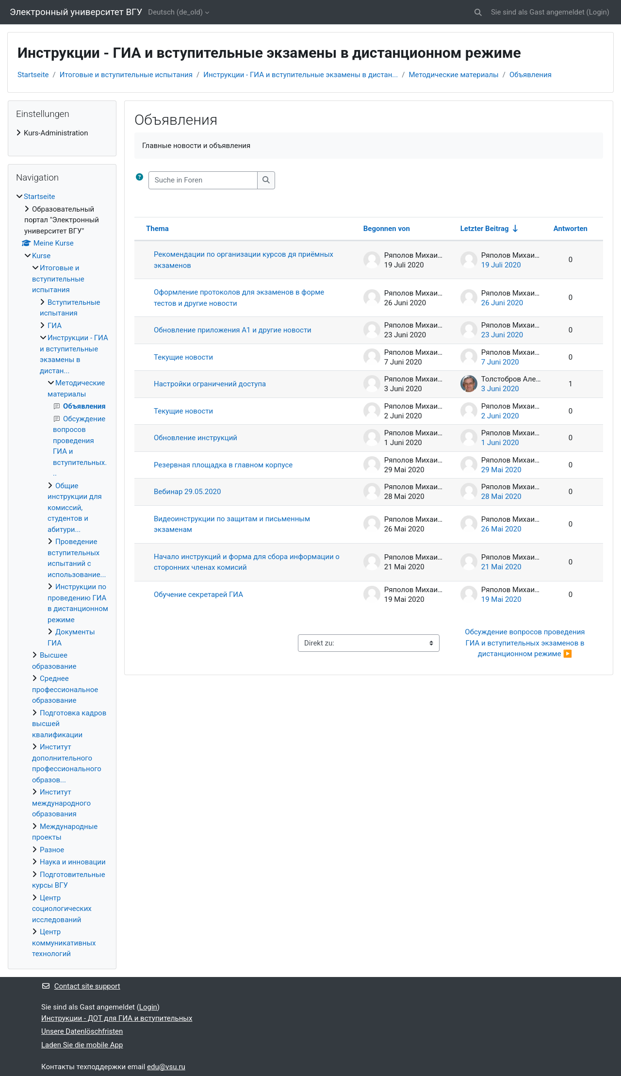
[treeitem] (62, 133)
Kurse (41, 255)
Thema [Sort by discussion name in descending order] (157, 228)
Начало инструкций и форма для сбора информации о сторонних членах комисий (247, 562)
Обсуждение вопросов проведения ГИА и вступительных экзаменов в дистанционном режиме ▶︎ (526, 643)
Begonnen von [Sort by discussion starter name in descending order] (386, 228)
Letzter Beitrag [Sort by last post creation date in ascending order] (484, 228)
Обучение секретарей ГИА (198, 594)
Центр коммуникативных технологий (64, 942)
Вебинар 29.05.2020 (187, 491)
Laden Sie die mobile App (82, 1045)
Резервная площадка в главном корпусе (223, 465)
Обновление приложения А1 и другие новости (232, 330)
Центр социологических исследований (62, 909)
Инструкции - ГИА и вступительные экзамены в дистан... (300, 74)
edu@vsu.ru (166, 1066)
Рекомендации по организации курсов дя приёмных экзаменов (243, 260)
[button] (478, 12)
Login (598, 12)
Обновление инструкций (195, 437)
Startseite (33, 74)
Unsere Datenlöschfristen (82, 1031)
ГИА (55, 325)
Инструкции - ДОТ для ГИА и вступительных (116, 1018)
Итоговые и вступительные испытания (126, 74)
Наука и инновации (73, 862)
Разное (52, 849)
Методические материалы (453, 74)
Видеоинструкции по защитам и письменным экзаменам (232, 524)
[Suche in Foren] (203, 180)
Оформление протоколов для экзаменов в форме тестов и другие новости (239, 298)
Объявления (530, 74)
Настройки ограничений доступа (210, 384)
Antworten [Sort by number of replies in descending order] (571, 228)
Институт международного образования (61, 803)
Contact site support (80, 986)
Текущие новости (183, 357)
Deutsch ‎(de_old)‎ (175, 12)
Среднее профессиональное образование (65, 689)
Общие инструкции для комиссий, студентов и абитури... (75, 507)
